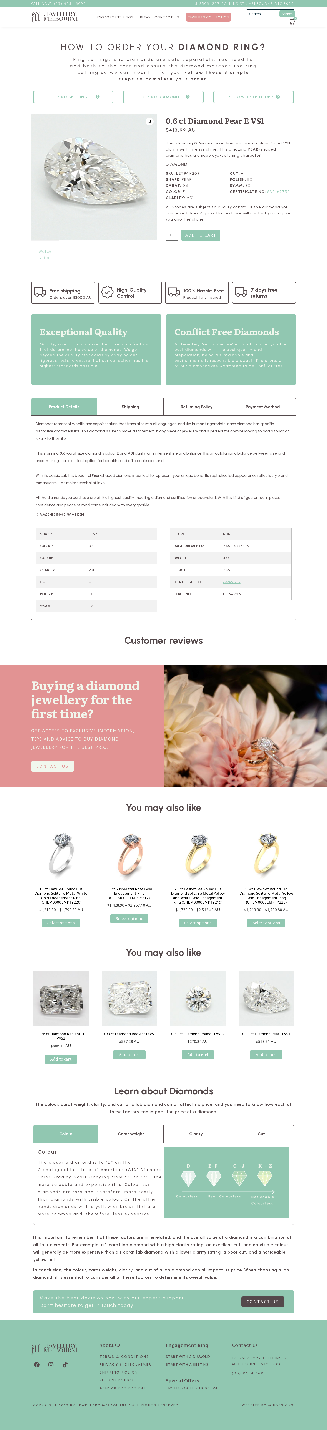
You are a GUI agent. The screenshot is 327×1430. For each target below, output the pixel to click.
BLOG (145, 17)
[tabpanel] (163, 518)
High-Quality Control (132, 293)
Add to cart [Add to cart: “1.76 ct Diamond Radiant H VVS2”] (61, 1059)
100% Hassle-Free (203, 290)
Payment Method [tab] (263, 406)
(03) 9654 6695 (249, 1373)
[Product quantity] (172, 235)
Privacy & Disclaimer (126, 1364)
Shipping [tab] (130, 406)
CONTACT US (166, 17)
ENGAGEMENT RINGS (116, 17)
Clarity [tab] (196, 1133)
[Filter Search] (270, 13)
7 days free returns (264, 293)
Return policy (117, 1380)
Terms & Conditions (124, 1357)
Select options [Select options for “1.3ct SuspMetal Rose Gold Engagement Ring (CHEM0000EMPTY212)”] (129, 918)
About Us (110, 1345)
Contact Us (245, 1345)
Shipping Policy (119, 1372)
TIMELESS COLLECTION (208, 17)
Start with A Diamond (188, 1357)
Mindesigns (281, 1405)
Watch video (45, 254)
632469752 (278, 191)
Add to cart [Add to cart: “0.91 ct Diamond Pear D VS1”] (266, 1054)
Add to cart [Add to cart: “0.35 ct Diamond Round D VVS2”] (198, 1054)
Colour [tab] (65, 1133)
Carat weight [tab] (131, 1133)
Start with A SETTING (187, 1364)
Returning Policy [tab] (196, 406)
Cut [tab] (261, 1133)
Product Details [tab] (64, 406)
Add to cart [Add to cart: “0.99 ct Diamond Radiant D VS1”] (129, 1054)
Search (287, 14)
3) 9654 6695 (72, 3)
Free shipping (65, 290)
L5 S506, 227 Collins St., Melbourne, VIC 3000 (243, 3)
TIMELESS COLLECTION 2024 (191, 1388)
